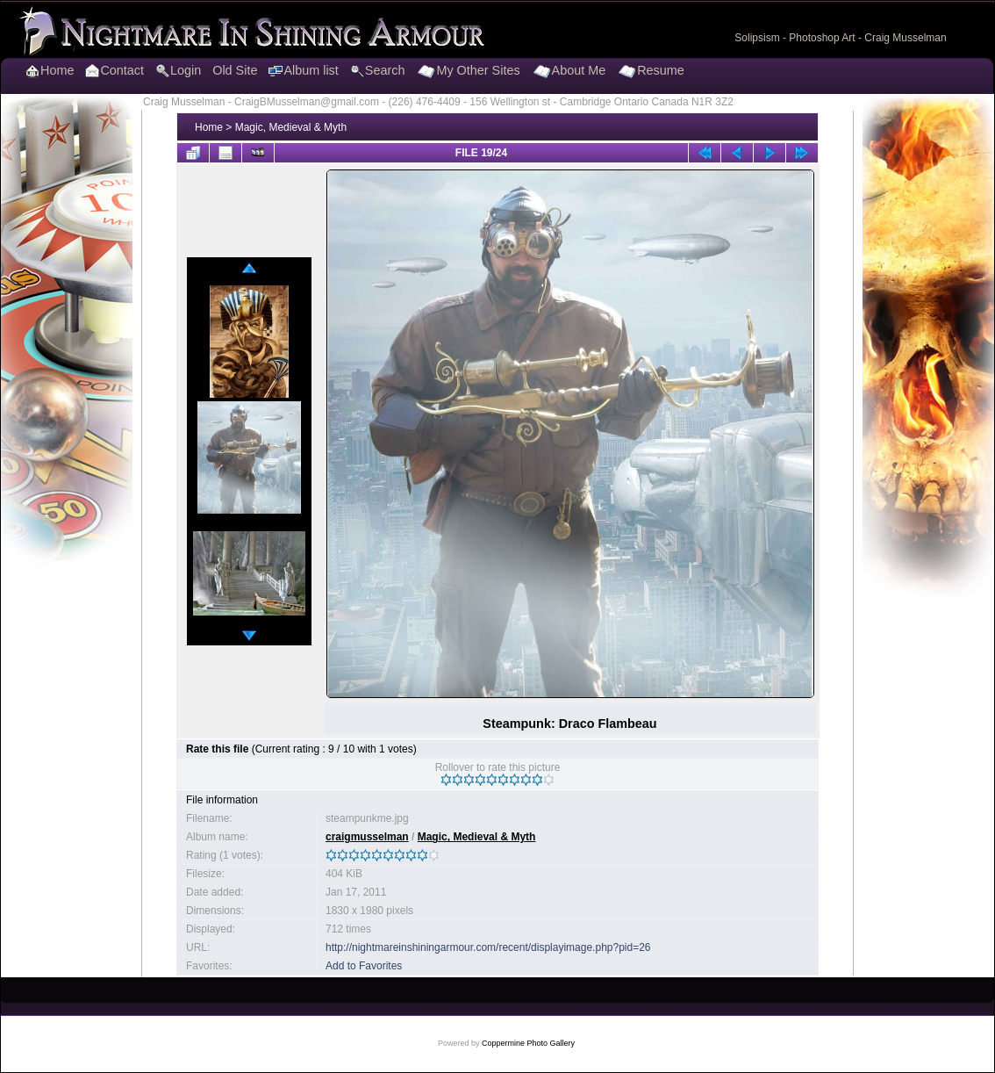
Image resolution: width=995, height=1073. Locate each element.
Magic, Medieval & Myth (291, 127)
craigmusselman (367, 837)
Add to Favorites (364, 966)
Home (209, 127)
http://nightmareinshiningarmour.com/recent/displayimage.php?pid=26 (488, 947)
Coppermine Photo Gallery (528, 1043)
